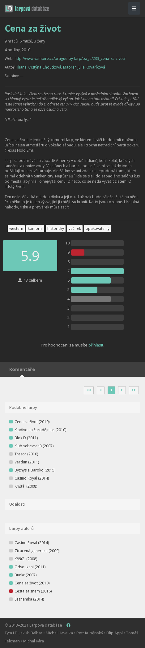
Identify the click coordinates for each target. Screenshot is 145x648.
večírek (75, 228)
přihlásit (95, 345)
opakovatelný (97, 228)
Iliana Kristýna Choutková (39, 67)
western (16, 228)
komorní (35, 228)
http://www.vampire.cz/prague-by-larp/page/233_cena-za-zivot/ (70, 58)
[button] (27, 8)
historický (55, 228)
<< (89, 390)
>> (134, 390)
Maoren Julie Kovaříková (84, 67)
